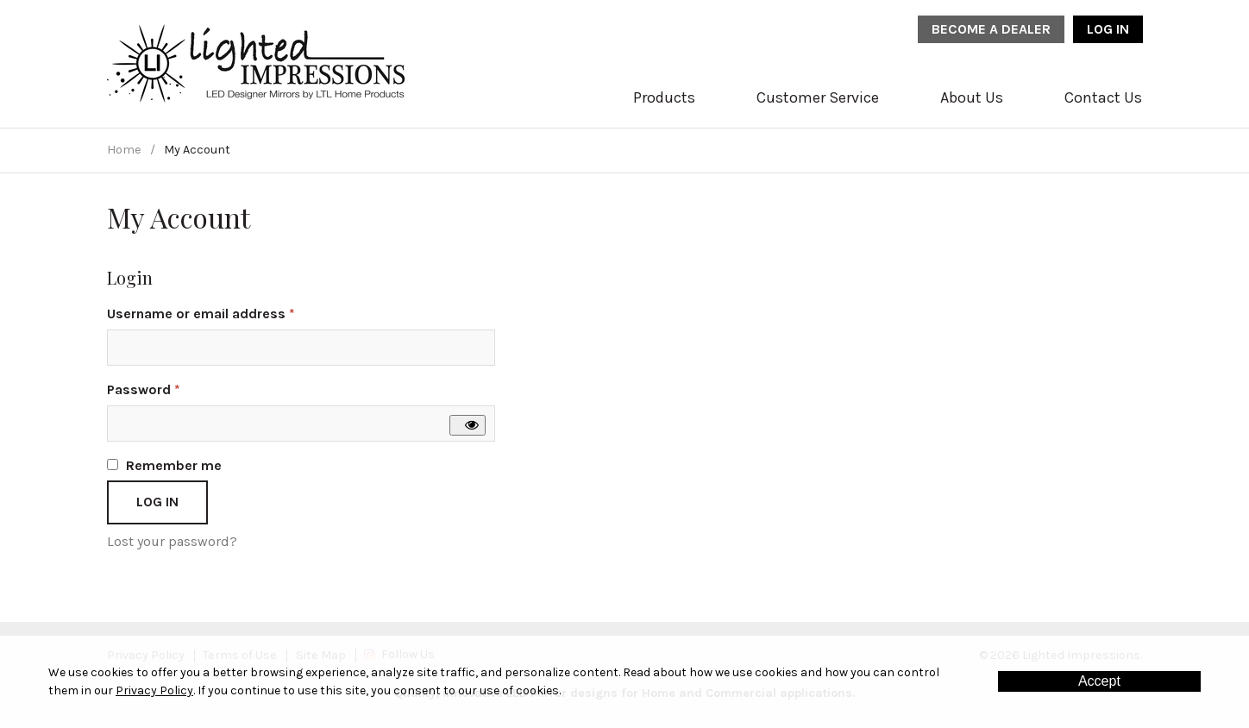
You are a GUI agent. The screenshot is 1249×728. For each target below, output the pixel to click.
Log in (157, 501)
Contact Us (1103, 97)
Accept (1099, 681)
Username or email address (229, 313)
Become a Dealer (991, 29)
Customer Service (817, 97)
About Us (971, 97)
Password (172, 389)
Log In (1108, 29)
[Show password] (467, 425)
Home (124, 149)
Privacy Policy (154, 690)
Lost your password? (172, 541)
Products (664, 97)
